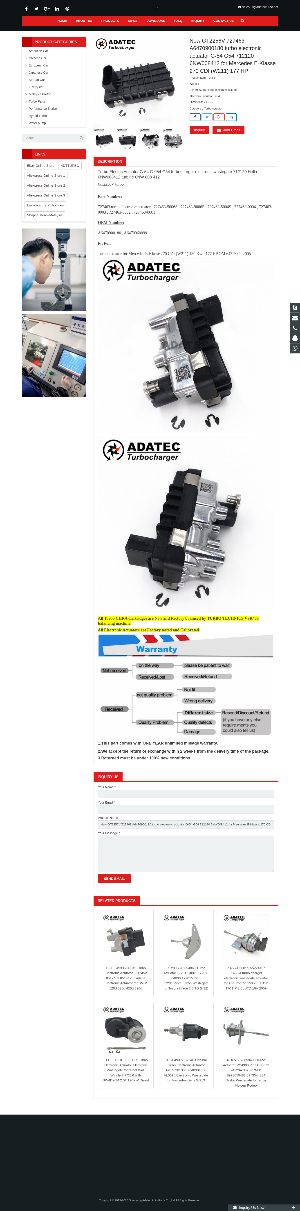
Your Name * (107, 793)
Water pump (37, 128)
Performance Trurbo (43, 114)
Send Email (228, 136)
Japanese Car (38, 78)
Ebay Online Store (40, 171)
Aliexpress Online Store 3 (46, 201)
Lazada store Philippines (45, 211)
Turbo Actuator (205, 30)
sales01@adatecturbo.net (260, 7)
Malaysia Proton (40, 100)
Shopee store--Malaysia (45, 221)
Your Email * (106, 808)
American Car (38, 56)
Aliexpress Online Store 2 (46, 191)
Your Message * (109, 839)
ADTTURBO (70, 171)
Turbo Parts (183, 30)
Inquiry (199, 136)
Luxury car (36, 92)
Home (150, 30)
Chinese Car (37, 64)
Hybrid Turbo (38, 121)
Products (165, 30)
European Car (38, 71)
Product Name (108, 824)
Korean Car (37, 85)
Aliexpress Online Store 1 (46, 181)
